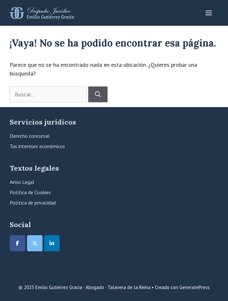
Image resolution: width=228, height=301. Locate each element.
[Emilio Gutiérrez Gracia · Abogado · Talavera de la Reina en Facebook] (17, 243)
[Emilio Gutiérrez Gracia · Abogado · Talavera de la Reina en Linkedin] (52, 243)
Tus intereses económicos (37, 146)
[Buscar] (98, 94)
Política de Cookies (30, 192)
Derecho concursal (30, 136)
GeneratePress (194, 287)
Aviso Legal (22, 182)
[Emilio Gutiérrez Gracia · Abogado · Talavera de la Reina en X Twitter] (35, 243)
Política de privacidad (33, 202)
